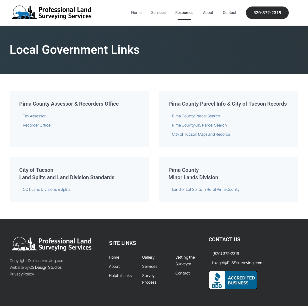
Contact (229, 12)
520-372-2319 (267, 12)
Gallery (148, 257)
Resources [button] (184, 12)
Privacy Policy (22, 274)
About (208, 12)
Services (158, 12)
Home (136, 12)
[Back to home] (52, 12)
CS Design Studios (45, 267)
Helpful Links (120, 275)
